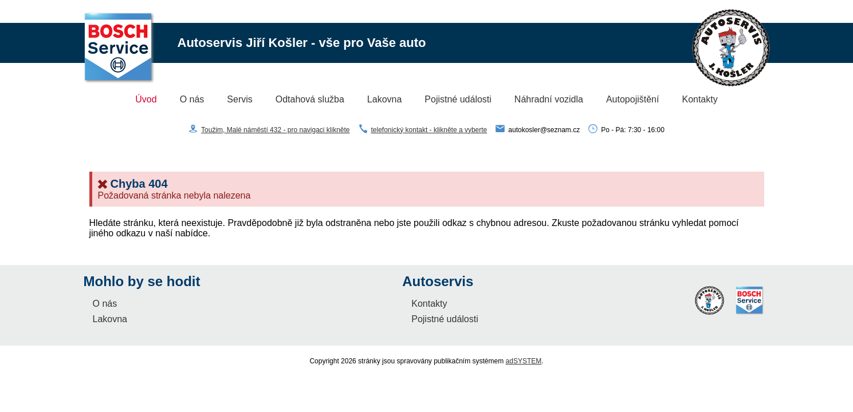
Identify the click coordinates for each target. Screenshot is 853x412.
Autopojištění (632, 99)
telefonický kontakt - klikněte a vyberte (429, 130)
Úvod (145, 99)
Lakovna (384, 99)
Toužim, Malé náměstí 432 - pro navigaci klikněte (275, 130)
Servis (239, 99)
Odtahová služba (310, 99)
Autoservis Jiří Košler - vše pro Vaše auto (302, 42)
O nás (192, 99)
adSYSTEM (524, 361)
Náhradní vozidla (548, 99)
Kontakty (699, 99)
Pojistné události (458, 99)
